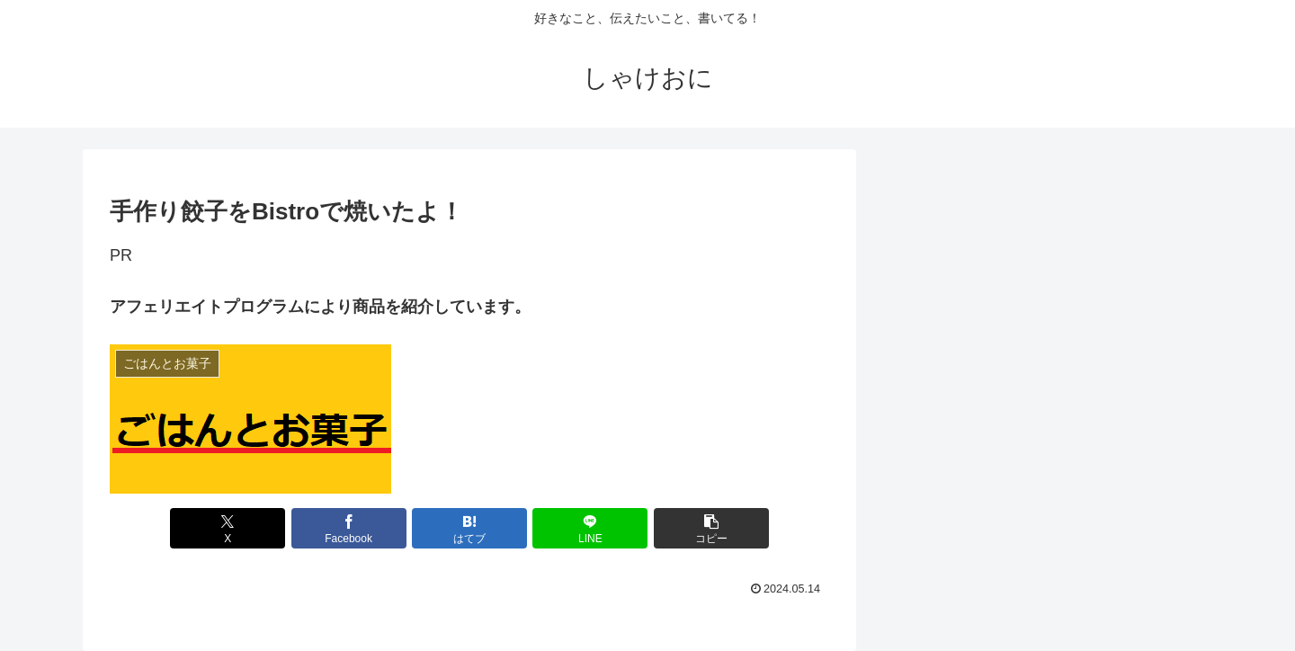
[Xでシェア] (227, 528)
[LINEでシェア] (590, 528)
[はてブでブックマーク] (469, 528)
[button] (711, 528)
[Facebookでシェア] (348, 528)
